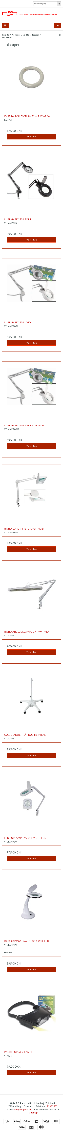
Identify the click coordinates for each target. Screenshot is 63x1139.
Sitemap (33, 1112)
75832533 (52, 1106)
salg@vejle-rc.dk (22, 1109)
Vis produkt (32, 136)
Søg (59, 3)
